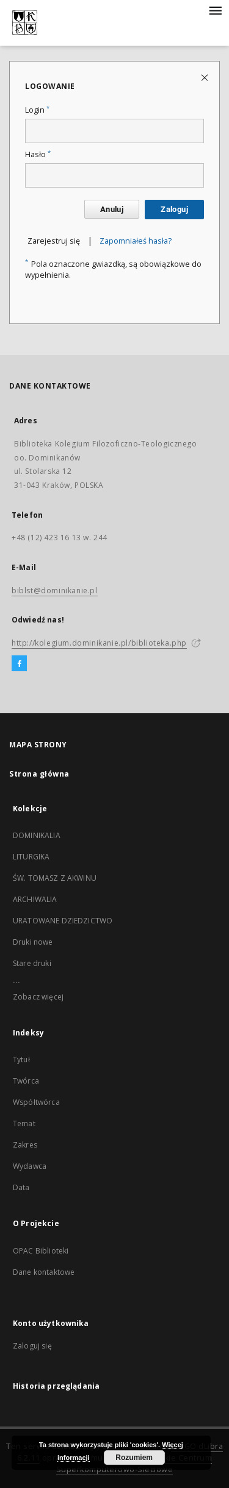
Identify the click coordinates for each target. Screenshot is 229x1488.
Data (21, 1187)
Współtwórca (36, 1102)
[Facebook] (19, 663)
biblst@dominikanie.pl (55, 590)
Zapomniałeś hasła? (136, 241)
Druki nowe (33, 942)
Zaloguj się (32, 1346)
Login (37, 110)
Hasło (38, 154)
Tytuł (21, 1059)
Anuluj (111, 209)
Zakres (25, 1145)
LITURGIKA (31, 857)
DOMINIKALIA (36, 835)
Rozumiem (134, 1457)
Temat (24, 1123)
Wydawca (29, 1166)
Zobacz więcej (38, 997)
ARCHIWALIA (35, 899)
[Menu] (215, 9)
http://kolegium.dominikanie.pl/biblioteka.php (99, 643)
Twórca (26, 1081)
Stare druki (32, 963)
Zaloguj (174, 209)
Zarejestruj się (53, 241)
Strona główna (39, 774)
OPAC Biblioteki (40, 1251)
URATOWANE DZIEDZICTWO (62, 920)
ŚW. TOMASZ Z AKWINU (54, 878)
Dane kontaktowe (44, 1272)
